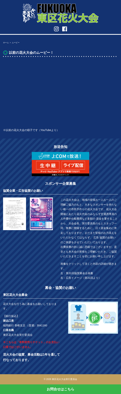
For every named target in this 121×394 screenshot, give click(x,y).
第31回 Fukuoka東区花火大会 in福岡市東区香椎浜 (60, 13)
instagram (56, 29)
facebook (64, 29)
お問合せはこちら (60, 389)
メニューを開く (115, 5)
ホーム (6, 42)
